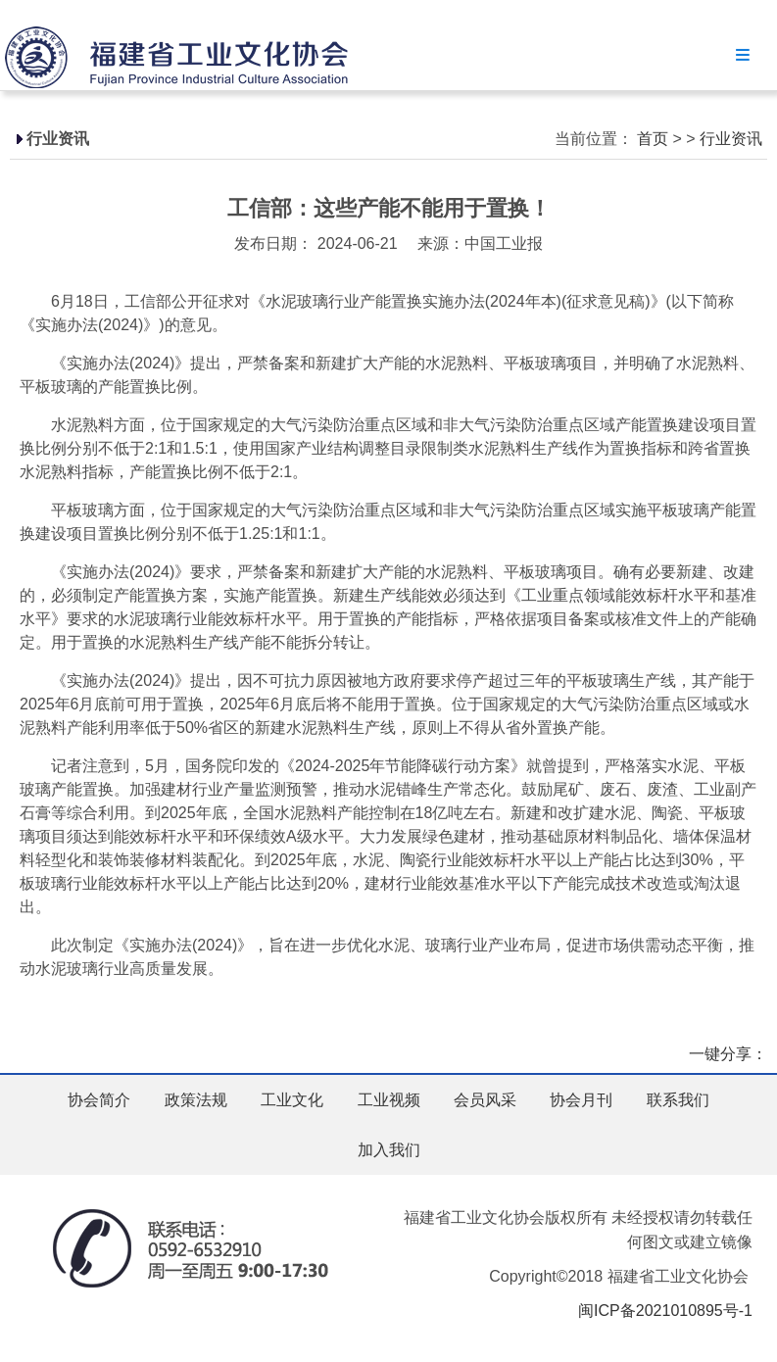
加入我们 (389, 1150)
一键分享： (728, 1054)
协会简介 (99, 1100)
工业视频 (389, 1100)
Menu (742, 54)
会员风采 (485, 1100)
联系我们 (678, 1100)
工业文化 (292, 1100)
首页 (652, 138)
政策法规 (196, 1100)
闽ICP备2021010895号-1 (665, 1310)
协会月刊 (581, 1100)
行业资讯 (731, 138)
